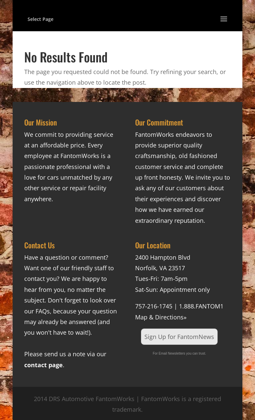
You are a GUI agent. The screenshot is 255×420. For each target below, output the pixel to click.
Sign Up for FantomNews (179, 337)
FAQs (43, 311)
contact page (43, 365)
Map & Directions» (161, 317)
